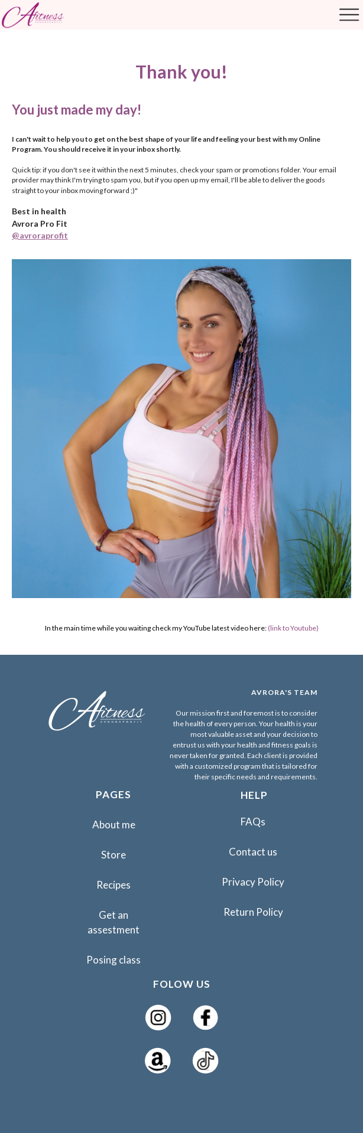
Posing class (113, 960)
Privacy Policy (253, 882)
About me (113, 824)
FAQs (253, 821)
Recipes (113, 885)
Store (113, 854)
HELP (254, 795)
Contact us (253, 851)
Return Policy (253, 912)
